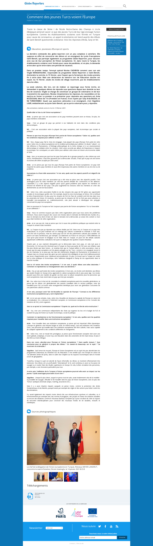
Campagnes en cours (52, 6)
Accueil (29, 14)
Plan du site (80, 543)
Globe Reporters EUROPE (53, 14)
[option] (63, 443)
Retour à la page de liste (116, 29)
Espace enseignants (85, 6)
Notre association (69, 6)
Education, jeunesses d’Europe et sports (73, 14)
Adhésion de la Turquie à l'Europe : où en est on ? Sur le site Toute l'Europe (115, 42)
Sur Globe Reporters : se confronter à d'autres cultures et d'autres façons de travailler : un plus (115, 50)
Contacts (72, 543)
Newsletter (35, 528)
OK (61, 528)
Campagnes (99, 6)
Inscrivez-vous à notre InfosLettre (103, 534)
